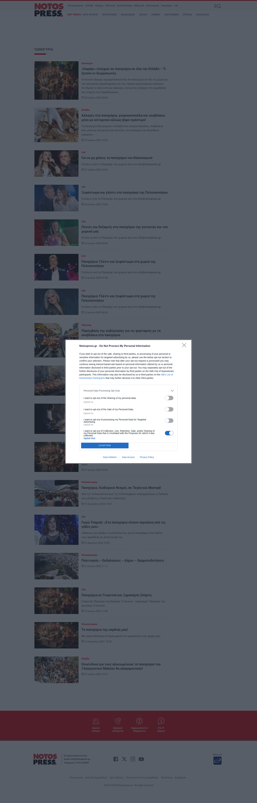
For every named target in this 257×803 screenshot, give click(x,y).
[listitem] (128, 390)
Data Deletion (110, 457)
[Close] (185, 346)
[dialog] (128, 401)
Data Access (128, 457)
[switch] (169, 398)
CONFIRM (105, 445)
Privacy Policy (147, 457)
